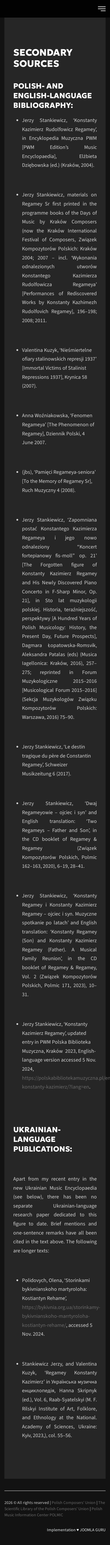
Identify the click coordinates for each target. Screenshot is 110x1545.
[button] (102, 9)
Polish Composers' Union (74, 1503)
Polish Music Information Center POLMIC (53, 1512)
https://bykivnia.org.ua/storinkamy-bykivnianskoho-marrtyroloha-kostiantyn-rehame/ (61, 1316)
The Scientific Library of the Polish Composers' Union (54, 1506)
